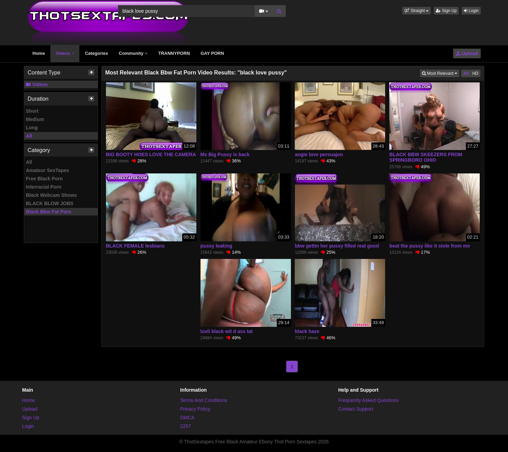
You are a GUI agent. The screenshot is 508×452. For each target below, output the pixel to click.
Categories (96, 53)
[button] (416, 10)
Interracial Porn (43, 187)
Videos (65, 53)
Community (133, 53)
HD (475, 73)
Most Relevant (440, 73)
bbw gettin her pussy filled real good (337, 246)
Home (38, 53)
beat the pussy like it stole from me (429, 246)
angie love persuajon (319, 154)
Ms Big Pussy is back (225, 154)
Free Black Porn (44, 178)
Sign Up (446, 10)
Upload (467, 53)
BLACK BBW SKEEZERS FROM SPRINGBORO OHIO (425, 157)
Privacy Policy (195, 409)
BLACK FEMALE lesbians (135, 246)
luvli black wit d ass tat (227, 331)
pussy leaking (217, 246)
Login (471, 10)
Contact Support (355, 409)
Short (32, 111)
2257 (185, 426)
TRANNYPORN (174, 53)
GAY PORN (212, 53)
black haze (307, 331)
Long (32, 127)
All (29, 136)
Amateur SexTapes (47, 170)
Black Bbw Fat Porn (48, 211)
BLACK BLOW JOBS (50, 203)
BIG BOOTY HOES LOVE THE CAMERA (151, 154)
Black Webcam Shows (51, 195)
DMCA (187, 417)
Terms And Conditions (203, 400)
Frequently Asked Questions (368, 400)
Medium (35, 119)
